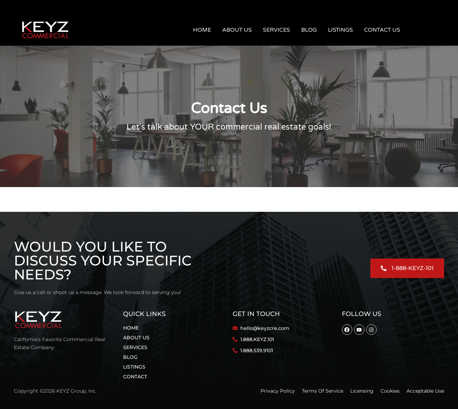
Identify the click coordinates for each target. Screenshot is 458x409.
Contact (135, 376)
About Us (237, 29)
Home (202, 29)
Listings (340, 29)
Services (276, 29)
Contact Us (382, 29)
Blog (309, 29)
